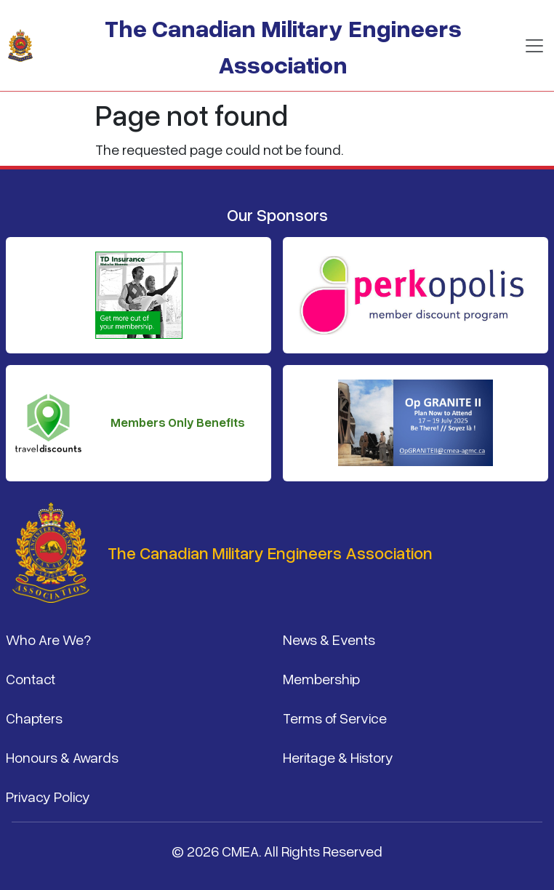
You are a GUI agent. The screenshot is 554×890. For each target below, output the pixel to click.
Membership (321, 678)
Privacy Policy (48, 796)
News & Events (329, 639)
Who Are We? (48, 639)
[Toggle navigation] (534, 46)
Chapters (34, 717)
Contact (30, 678)
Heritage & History (338, 757)
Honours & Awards (62, 757)
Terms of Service (335, 717)
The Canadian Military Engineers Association (283, 46)
